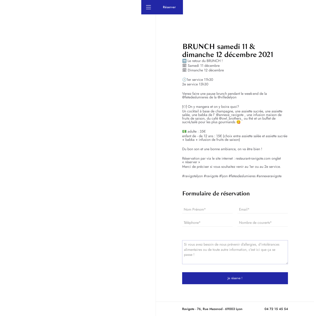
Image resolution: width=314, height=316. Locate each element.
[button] (148, 7)
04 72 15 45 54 (276, 309)
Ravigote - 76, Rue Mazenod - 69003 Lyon (212, 309)
